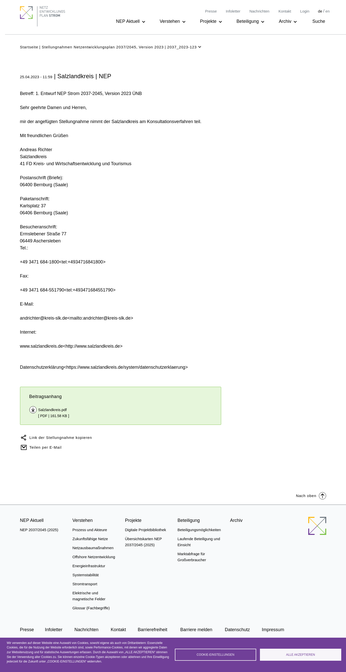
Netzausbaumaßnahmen (93, 548)
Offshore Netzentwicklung (94, 557)
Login (304, 11)
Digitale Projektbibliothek (145, 530)
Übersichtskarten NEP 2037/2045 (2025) (143, 542)
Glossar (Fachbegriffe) (91, 608)
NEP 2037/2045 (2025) (39, 530)
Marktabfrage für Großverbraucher (192, 557)
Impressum (273, 629)
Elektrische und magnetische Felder (89, 596)
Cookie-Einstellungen (215, 654)
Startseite (29, 47)
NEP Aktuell (128, 21)
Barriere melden (196, 629)
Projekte (208, 21)
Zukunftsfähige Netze (90, 539)
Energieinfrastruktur (89, 566)
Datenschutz (237, 629)
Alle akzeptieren (300, 654)
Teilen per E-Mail (46, 447)
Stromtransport (85, 584)
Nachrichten (259, 11)
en (327, 11)
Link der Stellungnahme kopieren (61, 437)
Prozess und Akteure (90, 530)
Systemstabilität (86, 575)
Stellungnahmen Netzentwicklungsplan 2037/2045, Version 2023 (103, 47)
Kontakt (284, 11)
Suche (318, 21)
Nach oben (311, 495)
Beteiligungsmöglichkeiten (199, 530)
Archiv (285, 21)
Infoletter (233, 11)
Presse (211, 11)
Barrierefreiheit (152, 629)
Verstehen (170, 21)
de (320, 11)
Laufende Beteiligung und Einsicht (199, 542)
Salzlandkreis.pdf (52, 410)
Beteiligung (247, 21)
